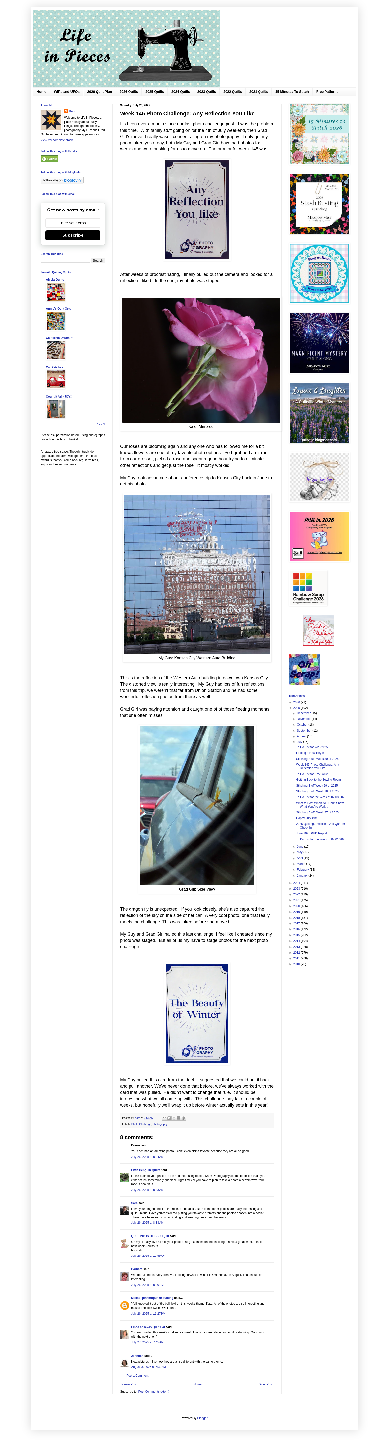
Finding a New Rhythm (311, 753)
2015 (297, 935)
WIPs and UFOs (67, 92)
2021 (297, 900)
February (303, 869)
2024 (297, 883)
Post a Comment (137, 1375)
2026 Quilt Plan (99, 92)
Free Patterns (327, 92)
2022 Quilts (232, 92)
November (304, 719)
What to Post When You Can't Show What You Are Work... (320, 804)
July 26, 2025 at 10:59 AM (148, 1255)
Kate (72, 111)
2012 (297, 952)
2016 (297, 929)
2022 (297, 894)
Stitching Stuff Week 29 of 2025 (317, 785)
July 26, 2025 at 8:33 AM (147, 1190)
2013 (297, 947)
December (304, 713)
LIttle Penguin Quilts (145, 1170)
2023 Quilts (206, 92)
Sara (134, 1203)
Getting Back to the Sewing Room (318, 779)
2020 (297, 906)
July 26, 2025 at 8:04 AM (147, 1157)
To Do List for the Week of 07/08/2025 (321, 797)
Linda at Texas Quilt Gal (148, 1327)
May (300, 852)
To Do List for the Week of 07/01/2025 (321, 839)
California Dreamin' (59, 338)
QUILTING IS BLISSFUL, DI (150, 1236)
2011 (297, 958)
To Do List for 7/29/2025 (312, 747)
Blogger (202, 1418)
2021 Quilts (258, 92)
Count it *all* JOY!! (59, 396)
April (300, 858)
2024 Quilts (180, 92)
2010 (297, 964)
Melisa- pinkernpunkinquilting (152, 1298)
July (300, 742)
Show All (101, 424)
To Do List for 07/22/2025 (312, 774)
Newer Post (129, 1384)
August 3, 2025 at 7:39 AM (148, 1367)
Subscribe (73, 235)
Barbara (136, 1269)
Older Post (266, 1384)
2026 (297, 702)
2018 (297, 918)
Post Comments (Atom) (153, 1391)
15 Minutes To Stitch (292, 92)
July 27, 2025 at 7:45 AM (147, 1342)
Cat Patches (54, 367)
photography (160, 1124)
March (301, 864)
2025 (297, 708)
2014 (297, 941)
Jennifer (137, 1356)
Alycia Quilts (55, 279)
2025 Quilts (154, 92)
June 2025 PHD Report (311, 833)
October (302, 724)
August (302, 736)
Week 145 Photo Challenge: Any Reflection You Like (317, 766)
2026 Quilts (129, 92)
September (304, 730)
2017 (297, 923)
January (302, 875)
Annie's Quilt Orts (58, 308)
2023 (297, 888)
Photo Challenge (141, 1124)
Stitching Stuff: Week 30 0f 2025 (317, 759)
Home (41, 92)
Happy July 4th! (306, 818)
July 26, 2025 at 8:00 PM (147, 1285)
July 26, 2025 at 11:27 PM (148, 1313)
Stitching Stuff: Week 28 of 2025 (317, 791)
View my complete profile (57, 140)
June (300, 846)
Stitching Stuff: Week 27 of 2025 (317, 812)
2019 (297, 912)
